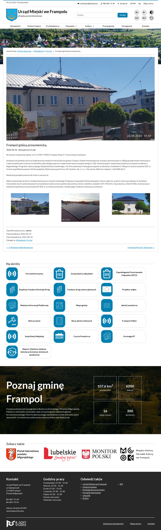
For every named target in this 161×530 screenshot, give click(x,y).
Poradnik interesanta (92, 492)
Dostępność (127, 26)
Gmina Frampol (34, 27)
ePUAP (133, 3)
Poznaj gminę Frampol (108, 27)
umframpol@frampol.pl (89, 3)
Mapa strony (149, 3)
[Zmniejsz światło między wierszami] (144, 18)
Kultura (89, 26)
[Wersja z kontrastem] (151, 12)
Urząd (49, 51)
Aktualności (15, 26)
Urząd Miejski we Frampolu (95, 484)
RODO (86, 498)
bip (140, 3)
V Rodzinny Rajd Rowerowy (21, 247)
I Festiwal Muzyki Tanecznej (139, 247)
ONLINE (86, 495)
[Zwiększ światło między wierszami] (136, 18)
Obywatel (71, 26)
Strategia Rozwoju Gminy (94, 490)
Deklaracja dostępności (113, 523)
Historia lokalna (90, 487)
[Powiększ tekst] (136, 12)
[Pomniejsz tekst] (144, 12)
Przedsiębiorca (52, 27)
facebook (123, 3)
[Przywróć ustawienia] (151, 18)
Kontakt (145, 26)
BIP (121, 484)
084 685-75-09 (109, 3)
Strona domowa (24, 51)
